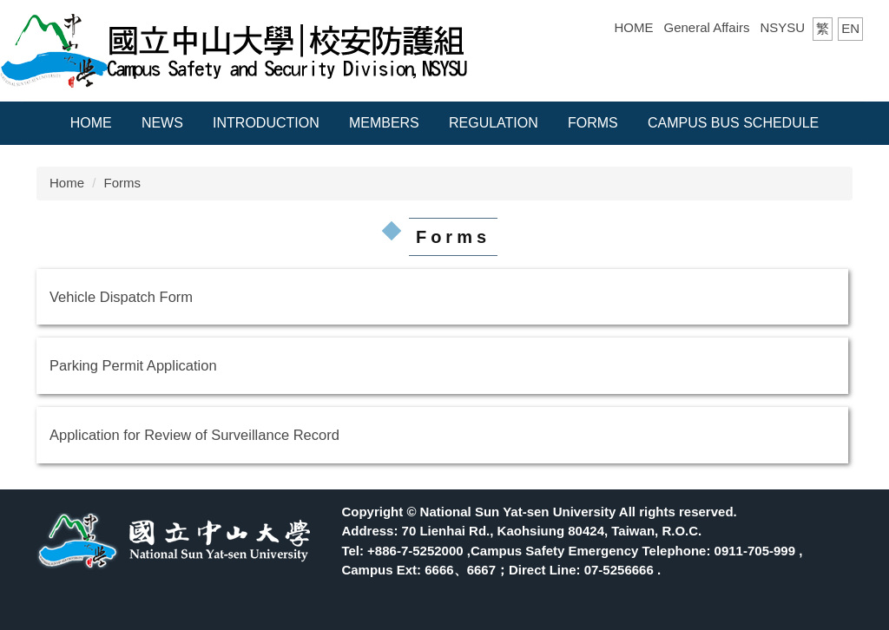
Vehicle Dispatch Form (121, 297)
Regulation (493, 122)
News (162, 122)
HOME (634, 27)
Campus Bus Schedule (733, 122)
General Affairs (707, 27)
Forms (593, 122)
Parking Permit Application (133, 365)
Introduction (266, 122)
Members (384, 122)
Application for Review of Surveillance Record (194, 435)
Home (91, 122)
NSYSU (782, 27)
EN (850, 28)
